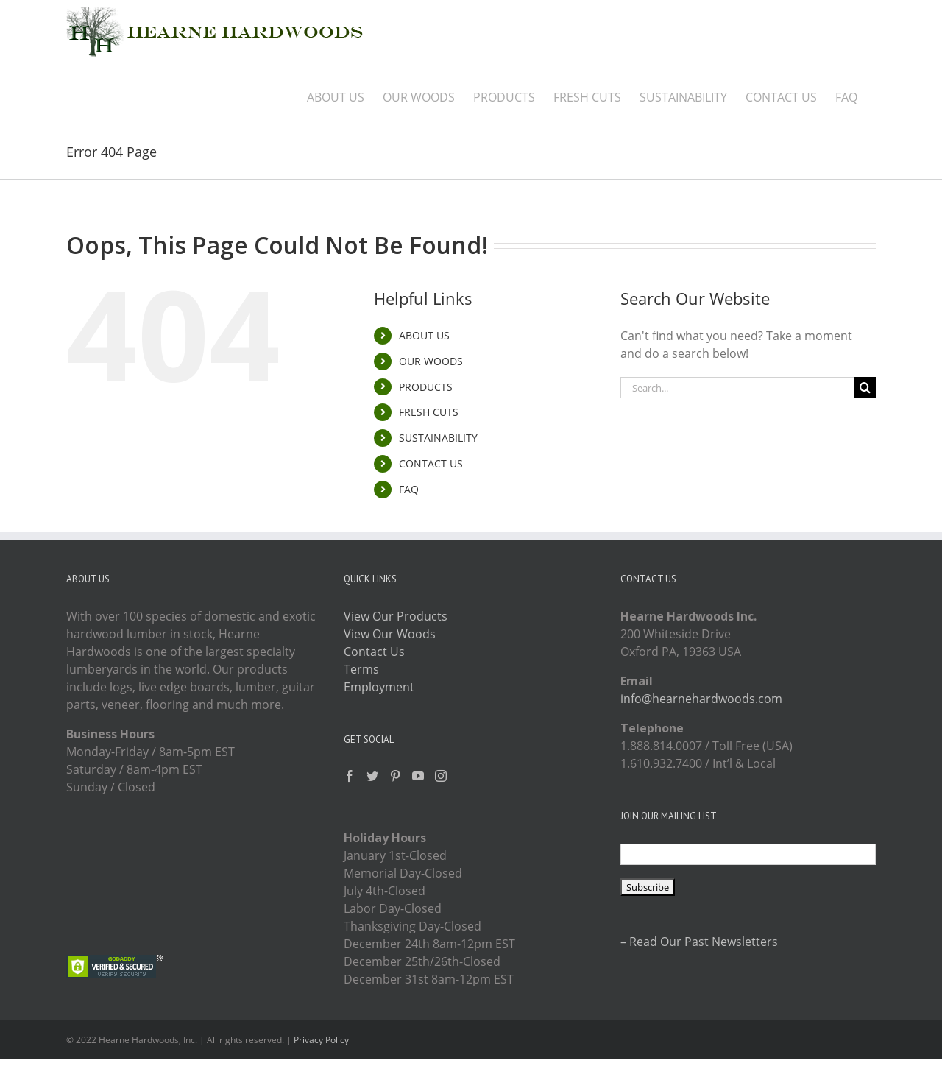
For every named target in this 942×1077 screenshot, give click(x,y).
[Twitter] (372, 776)
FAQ (409, 489)
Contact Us (374, 651)
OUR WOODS (431, 361)
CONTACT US (431, 463)
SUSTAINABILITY (438, 438)
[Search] (865, 387)
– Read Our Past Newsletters (699, 941)
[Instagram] (441, 776)
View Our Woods (390, 634)
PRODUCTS (426, 387)
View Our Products (395, 616)
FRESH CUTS (428, 412)
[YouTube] (418, 776)
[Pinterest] (395, 776)
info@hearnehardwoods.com (701, 699)
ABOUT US (424, 335)
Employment (379, 687)
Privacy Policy (321, 1040)
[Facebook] (349, 776)
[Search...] (737, 387)
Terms (361, 669)
